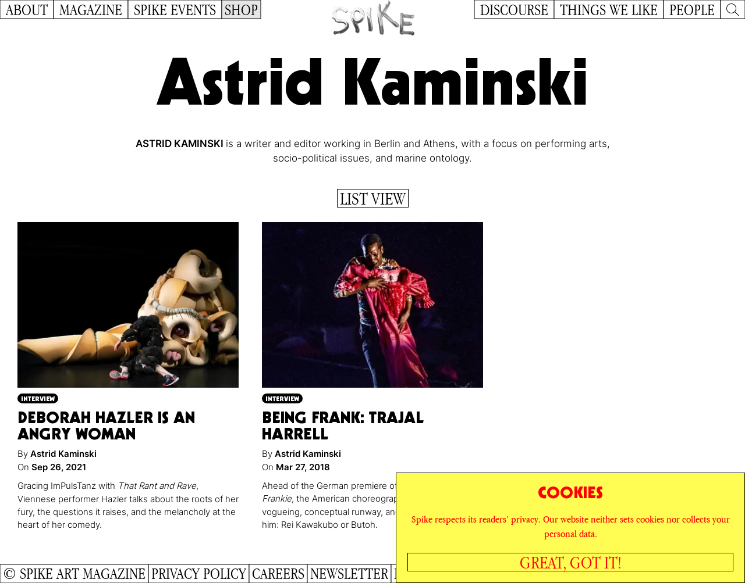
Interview (38, 398)
